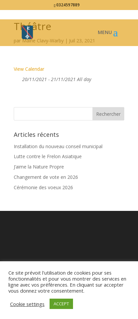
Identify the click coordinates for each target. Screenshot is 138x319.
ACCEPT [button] (61, 304)
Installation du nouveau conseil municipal (58, 146)
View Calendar (29, 69)
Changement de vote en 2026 (46, 177)
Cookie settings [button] (27, 304)
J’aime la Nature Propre (39, 167)
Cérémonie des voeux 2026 (43, 187)
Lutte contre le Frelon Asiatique (48, 156)
